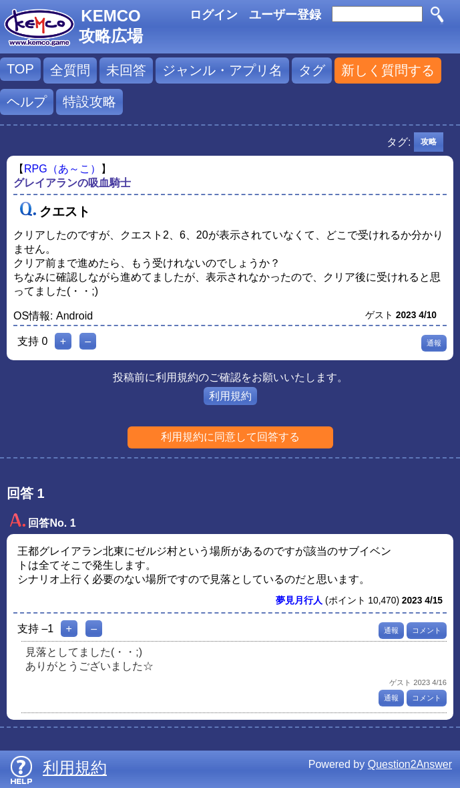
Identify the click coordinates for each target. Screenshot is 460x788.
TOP (20, 68)
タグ (311, 70)
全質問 (70, 70)
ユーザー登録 (285, 14)
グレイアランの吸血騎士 (72, 182)
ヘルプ (27, 101)
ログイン (214, 14)
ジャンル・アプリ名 (222, 70)
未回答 (126, 70)
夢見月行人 (299, 601)
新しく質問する (388, 70)
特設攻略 (89, 101)
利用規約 (230, 396)
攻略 (429, 141)
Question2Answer (410, 764)
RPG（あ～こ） (62, 168)
